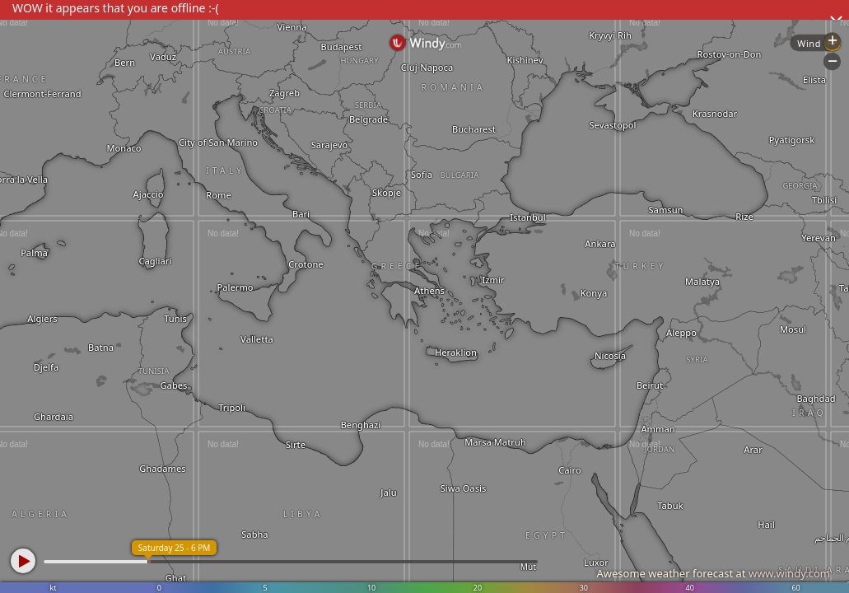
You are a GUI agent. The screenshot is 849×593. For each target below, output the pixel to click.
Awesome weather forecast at (713, 573)
